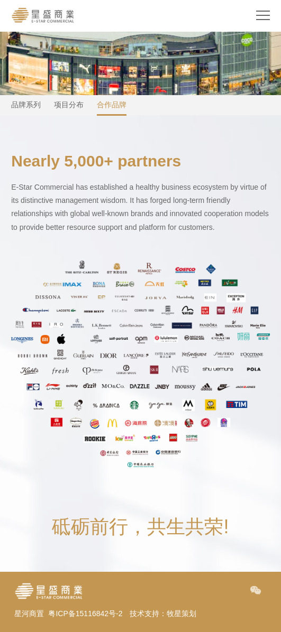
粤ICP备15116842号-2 (85, 613)
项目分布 (69, 104)
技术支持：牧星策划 (163, 613)
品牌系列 (26, 104)
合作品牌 (111, 104)
